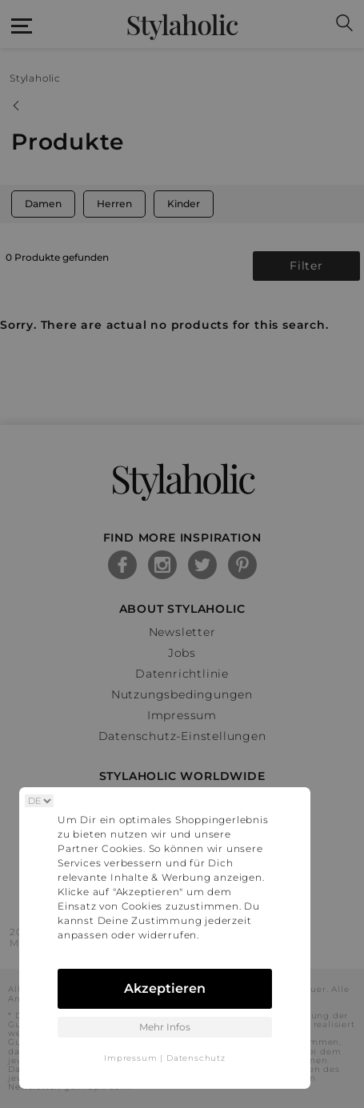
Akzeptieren (165, 988)
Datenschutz (196, 1058)
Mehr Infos (164, 1027)
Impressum (130, 1058)
